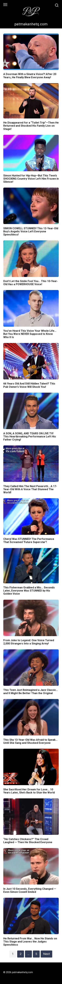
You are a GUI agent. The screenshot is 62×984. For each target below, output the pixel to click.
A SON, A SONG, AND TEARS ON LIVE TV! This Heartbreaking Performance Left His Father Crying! (29, 436)
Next (46, 954)
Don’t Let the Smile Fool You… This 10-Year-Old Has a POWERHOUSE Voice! (30, 283)
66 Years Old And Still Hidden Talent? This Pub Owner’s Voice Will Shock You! (29, 385)
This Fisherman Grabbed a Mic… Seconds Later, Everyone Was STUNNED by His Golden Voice (29, 590)
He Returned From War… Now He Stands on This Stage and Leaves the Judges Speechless (30, 941)
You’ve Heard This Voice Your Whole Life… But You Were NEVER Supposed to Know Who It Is (29, 334)
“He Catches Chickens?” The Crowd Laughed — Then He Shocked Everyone (27, 840)
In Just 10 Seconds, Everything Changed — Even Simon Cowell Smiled (29, 890)
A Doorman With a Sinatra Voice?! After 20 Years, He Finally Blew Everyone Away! (29, 76)
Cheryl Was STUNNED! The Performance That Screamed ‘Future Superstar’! (28, 540)
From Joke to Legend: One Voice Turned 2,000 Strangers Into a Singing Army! (28, 642)
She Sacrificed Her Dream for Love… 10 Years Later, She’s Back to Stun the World (29, 791)
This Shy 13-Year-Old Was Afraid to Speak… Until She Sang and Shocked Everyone (30, 741)
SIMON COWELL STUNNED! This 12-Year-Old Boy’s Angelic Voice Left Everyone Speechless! (30, 231)
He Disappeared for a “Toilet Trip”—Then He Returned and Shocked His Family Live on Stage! (31, 125)
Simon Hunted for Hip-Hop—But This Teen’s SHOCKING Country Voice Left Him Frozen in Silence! (31, 178)
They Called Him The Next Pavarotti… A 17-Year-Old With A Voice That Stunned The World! (30, 489)
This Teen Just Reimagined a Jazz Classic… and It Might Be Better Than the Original (30, 691)
